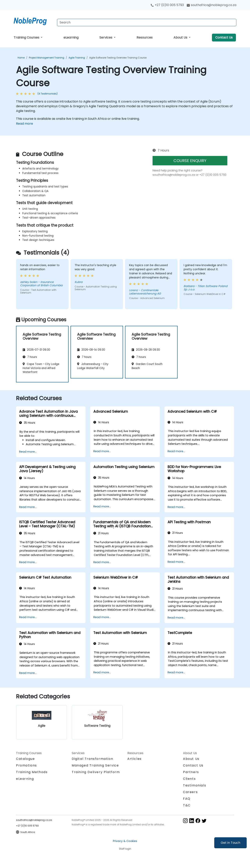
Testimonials (194, 785)
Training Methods (32, 772)
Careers (190, 792)
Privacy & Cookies (125, 841)
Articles (134, 758)
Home (21, 57)
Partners (191, 772)
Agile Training (77, 57)
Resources (145, 37)
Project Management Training (46, 57)
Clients (189, 778)
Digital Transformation (92, 758)
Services (106, 37)
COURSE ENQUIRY (189, 160)
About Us (180, 37)
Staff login (125, 848)
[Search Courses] (146, 22)
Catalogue (25, 758)
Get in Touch (230, 842)
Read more (24, 123)
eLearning (71, 37)
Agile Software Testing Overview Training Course (117, 57)
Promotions (26, 765)
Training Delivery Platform (96, 772)
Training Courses (27, 37)
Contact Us (224, 37)
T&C (187, 805)
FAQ (186, 798)
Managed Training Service (95, 765)
